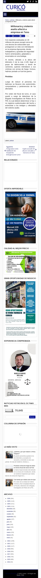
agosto (9, 519)
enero (8, 537)
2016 (8, 557)
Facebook (30, 1)
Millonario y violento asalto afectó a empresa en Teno (22, 29)
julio (8, 522)
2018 (8, 551)
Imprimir (16, 36)
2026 (8, 498)
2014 (8, 562)
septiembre (10, 516)
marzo (9, 532)
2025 (8, 501)
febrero (9, 535)
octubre (9, 514)
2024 (8, 504)
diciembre (10, 508)
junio (8, 524)
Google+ (33, 1)
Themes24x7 (20, 576)
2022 (8, 541)
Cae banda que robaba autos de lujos (25, 479)
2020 (8, 546)
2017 (8, 554)
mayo (8, 527)
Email (23, 36)
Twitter (27, 1)
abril (8, 530)
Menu (4, 1)
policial (12, 140)
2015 (8, 559)
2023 (8, 506)
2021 (8, 543)
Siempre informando (11, 573)
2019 (8, 549)
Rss (36, 1)
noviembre (10, 511)
